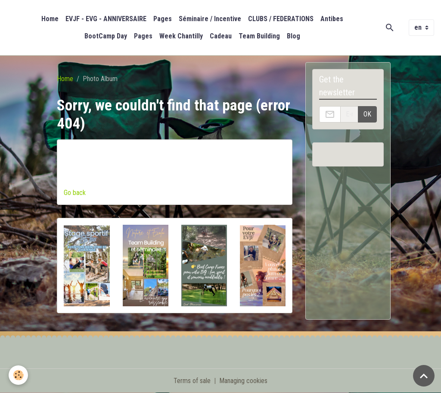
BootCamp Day (105, 36)
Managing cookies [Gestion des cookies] (243, 381)
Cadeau (221, 36)
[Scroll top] (424, 376)
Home (50, 19)
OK (367, 114)
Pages (162, 19)
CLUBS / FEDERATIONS (281, 19)
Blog (293, 36)
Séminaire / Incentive (210, 19)
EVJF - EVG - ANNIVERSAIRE (105, 19)
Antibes (331, 19)
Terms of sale (192, 381)
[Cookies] (18, 375)
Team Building (259, 36)
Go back (75, 193)
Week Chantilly (181, 36)
